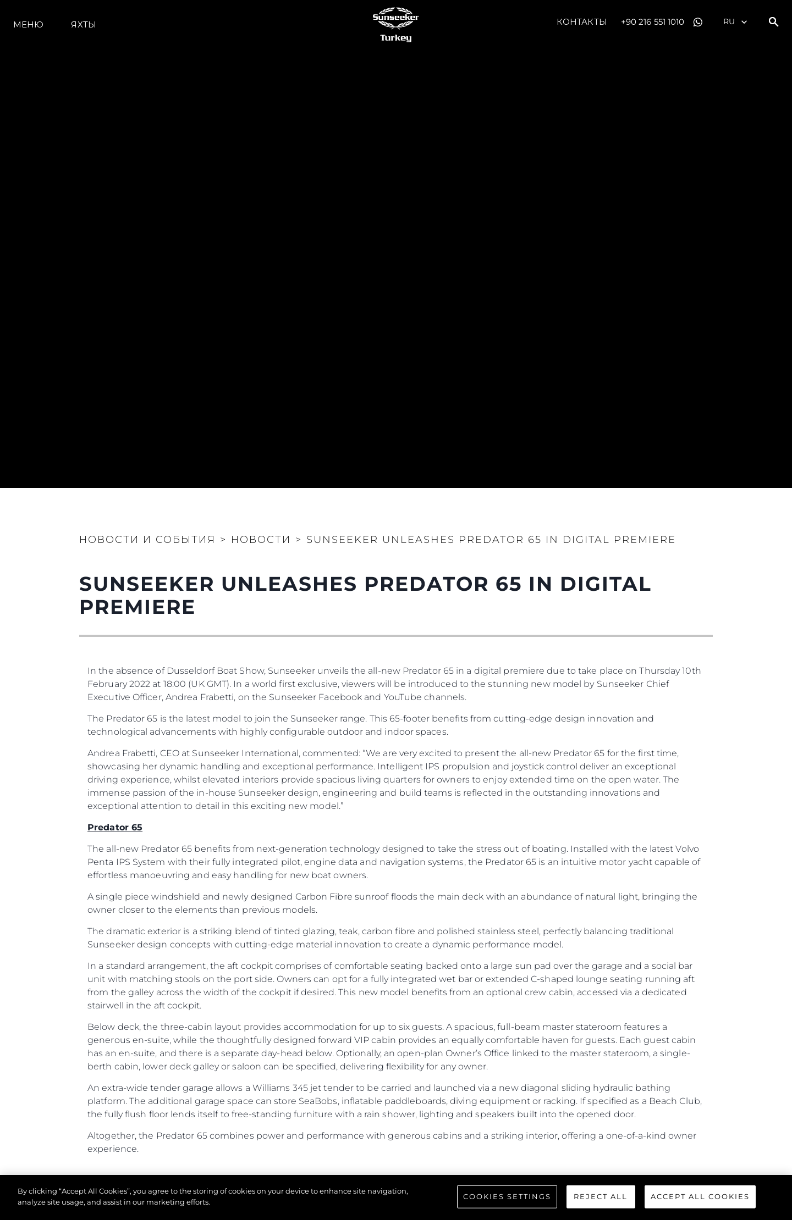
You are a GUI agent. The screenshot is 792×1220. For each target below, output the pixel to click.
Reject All (601, 1197)
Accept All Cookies (700, 1197)
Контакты (582, 21)
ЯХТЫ (83, 24)
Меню (28, 24)
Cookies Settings (507, 1197)
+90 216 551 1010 (653, 21)
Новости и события (147, 540)
